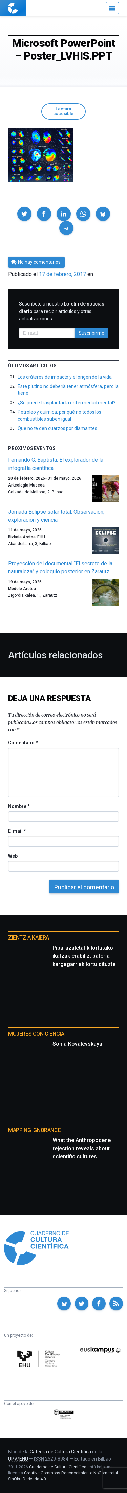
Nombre (18, 806)
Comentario (23, 742)
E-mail (16, 831)
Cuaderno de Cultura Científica (57, 1467)
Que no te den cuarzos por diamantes (57, 428)
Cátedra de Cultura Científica (60, 1451)
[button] (24, 214)
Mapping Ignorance (34, 1130)
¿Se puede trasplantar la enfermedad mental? (66, 402)
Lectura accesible (63, 111)
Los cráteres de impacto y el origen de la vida (65, 377)
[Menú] (112, 8)
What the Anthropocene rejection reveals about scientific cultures (81, 1148)
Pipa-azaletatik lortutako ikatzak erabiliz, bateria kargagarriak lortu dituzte (83, 956)
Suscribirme (91, 333)
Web (13, 856)
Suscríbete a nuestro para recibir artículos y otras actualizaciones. (61, 311)
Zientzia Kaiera (28, 937)
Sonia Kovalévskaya (77, 1044)
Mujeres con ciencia (36, 1034)
